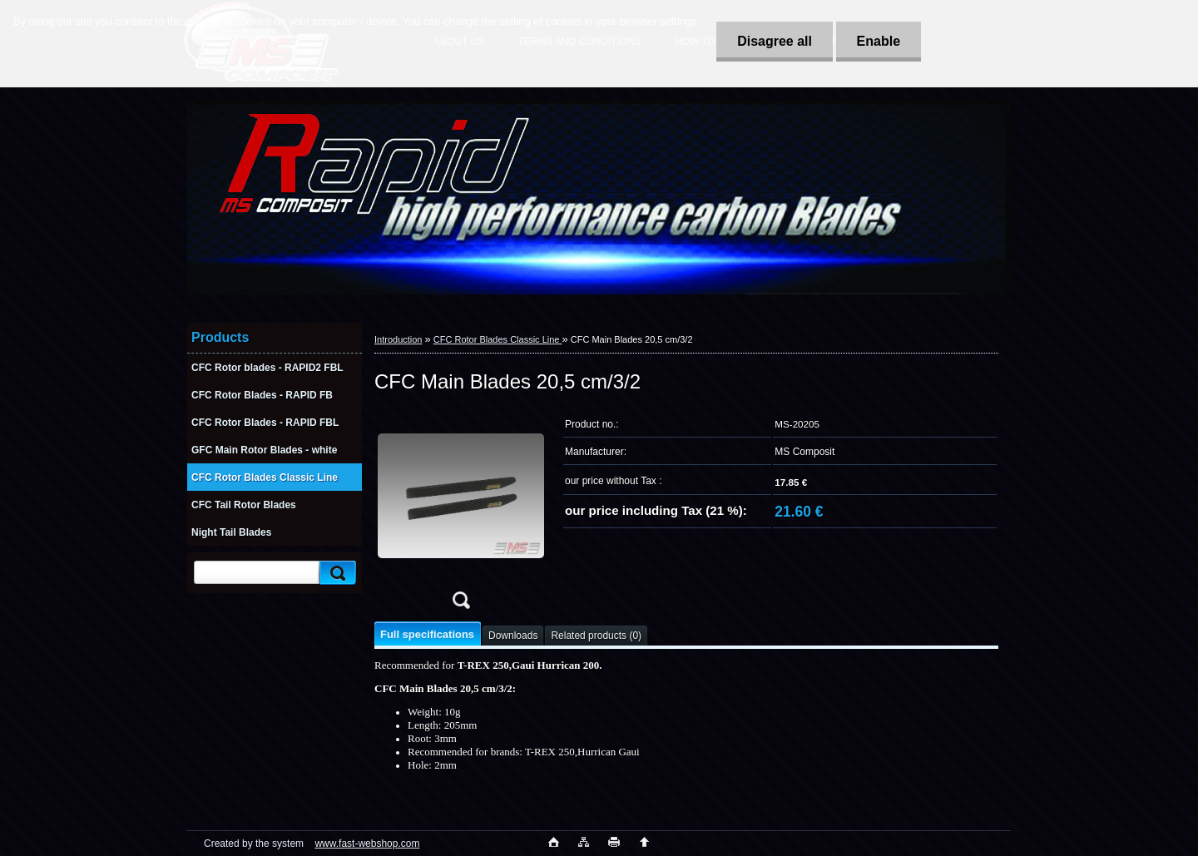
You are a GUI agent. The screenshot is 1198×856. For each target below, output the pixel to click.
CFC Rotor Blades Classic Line (497, 339)
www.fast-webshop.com (366, 843)
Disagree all (774, 41)
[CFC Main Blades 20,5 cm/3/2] (460, 514)
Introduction (398, 339)
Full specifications (427, 634)
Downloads (512, 635)
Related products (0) (596, 635)
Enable (878, 41)
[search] (335, 573)
